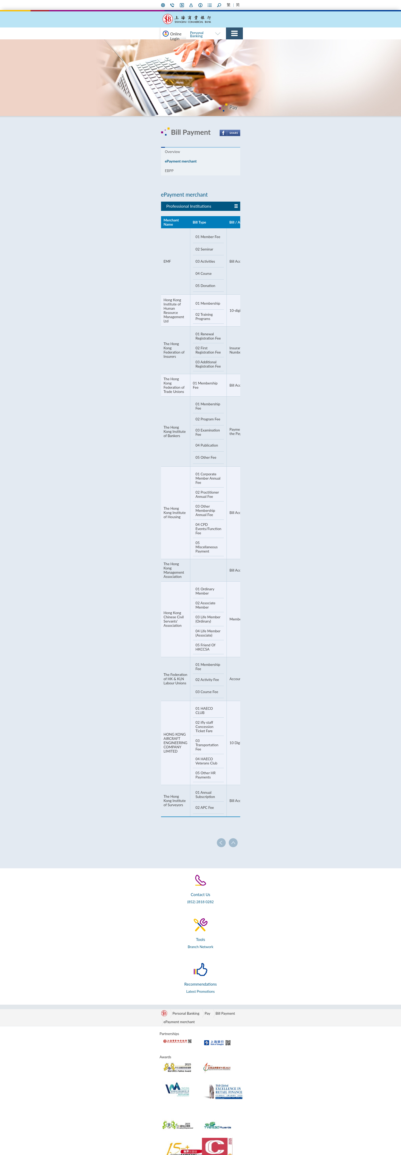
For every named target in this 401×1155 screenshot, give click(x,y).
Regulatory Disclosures (256, 1071)
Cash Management (132, 1025)
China (208, 1012)
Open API (297, 1019)
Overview (88, 161)
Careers (253, 1114)
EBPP (158, 161)
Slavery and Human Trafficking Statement (263, 1082)
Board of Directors (261, 1012)
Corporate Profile (260, 1006)
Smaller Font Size (277, 5)
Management (257, 1019)
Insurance (224, 43)
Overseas (211, 1019)
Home (324, 5)
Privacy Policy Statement (121, 1141)
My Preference (202, 5)
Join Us (233, 5)
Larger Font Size (285, 5)
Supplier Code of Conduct (260, 1092)
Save (196, 43)
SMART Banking (279, 24)
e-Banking (169, 43)
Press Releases (258, 1101)
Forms (254, 5)
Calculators (299, 1006)
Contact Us (212, 5)
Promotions (148, 43)
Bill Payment (139, 834)
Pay (267, 43)
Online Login (95, 43)
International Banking (313, 24)
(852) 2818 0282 (113, 808)
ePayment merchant (124, 161)
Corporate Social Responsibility (260, 1037)
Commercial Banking (247, 24)
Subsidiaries (256, 1046)
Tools (294, 1000)
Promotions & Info (175, 1006)
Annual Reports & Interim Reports (261, 1054)
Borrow (242, 43)
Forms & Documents (306, 1012)
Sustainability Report (263, 1063)
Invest (208, 43)
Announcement (259, 1107)
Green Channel (216, 1006)
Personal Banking (214, 24)
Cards (257, 43)
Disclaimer (83, 1141)
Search (265, 5)
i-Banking (223, 5)
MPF (122, 1057)
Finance (124, 1044)
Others (279, 43)
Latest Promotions (282, 808)
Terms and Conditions (168, 1141)
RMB (185, 43)
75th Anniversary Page (307, 43)
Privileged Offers (174, 1019)
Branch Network (198, 809)
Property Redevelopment (259, 1027)
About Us (244, 5)
